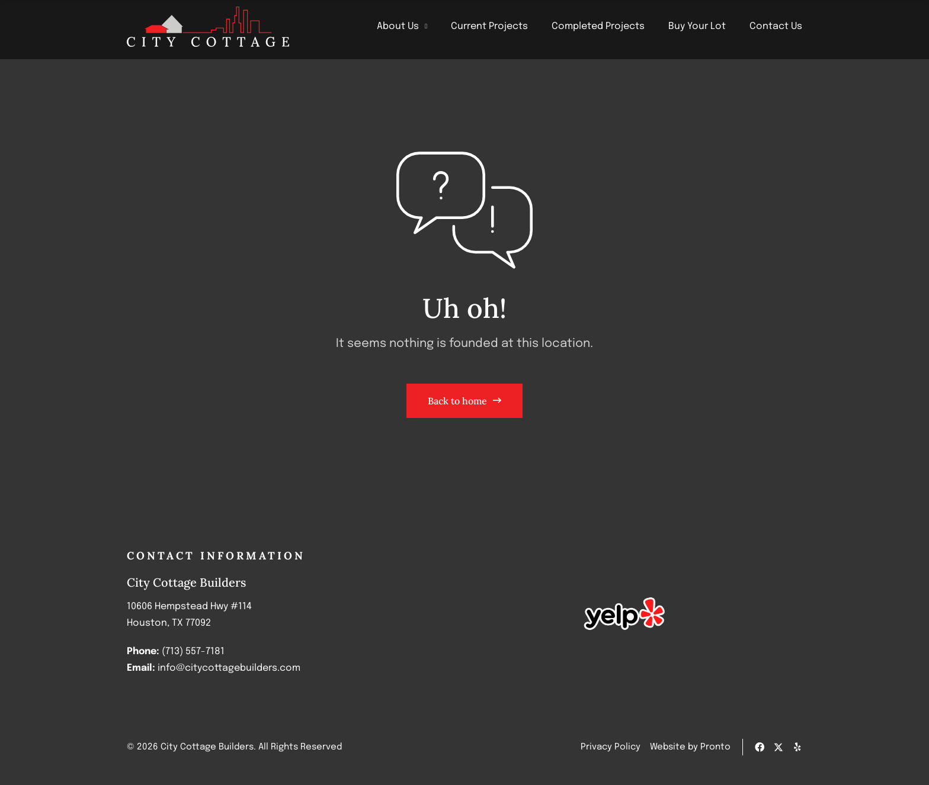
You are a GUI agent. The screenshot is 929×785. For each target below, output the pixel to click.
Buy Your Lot (697, 26)
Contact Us (775, 26)
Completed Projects (598, 26)
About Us (402, 26)
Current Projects (489, 26)
